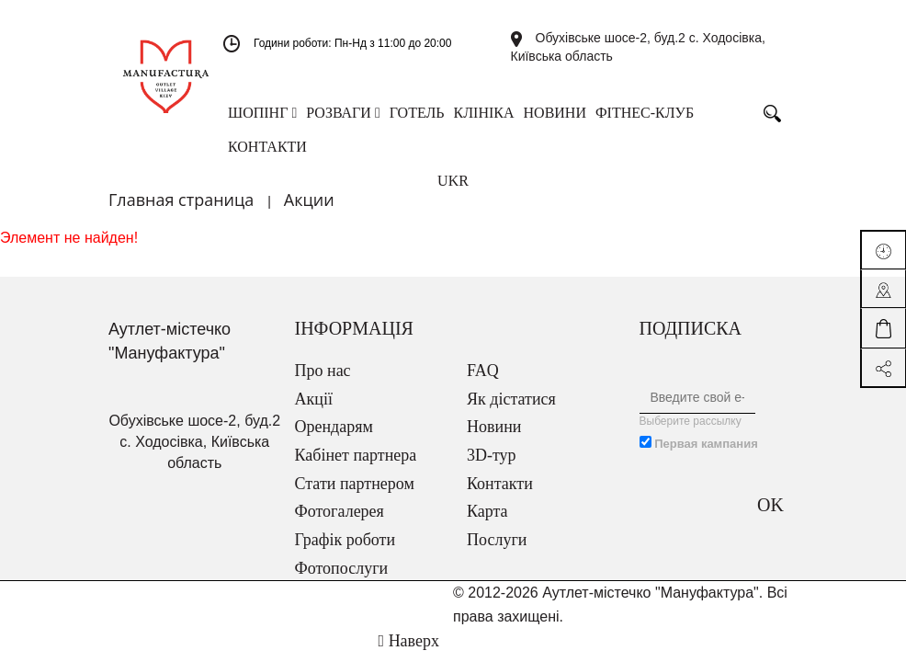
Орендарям (334, 426)
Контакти (500, 483)
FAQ (483, 370)
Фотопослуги (342, 568)
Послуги (497, 540)
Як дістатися (511, 399)
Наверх (409, 641)
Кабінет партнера (356, 455)
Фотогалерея (339, 511)
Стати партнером (354, 483)
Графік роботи (345, 540)
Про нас (323, 370)
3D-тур (491, 455)
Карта (487, 511)
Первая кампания (706, 444)
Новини (494, 426)
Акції (314, 399)
